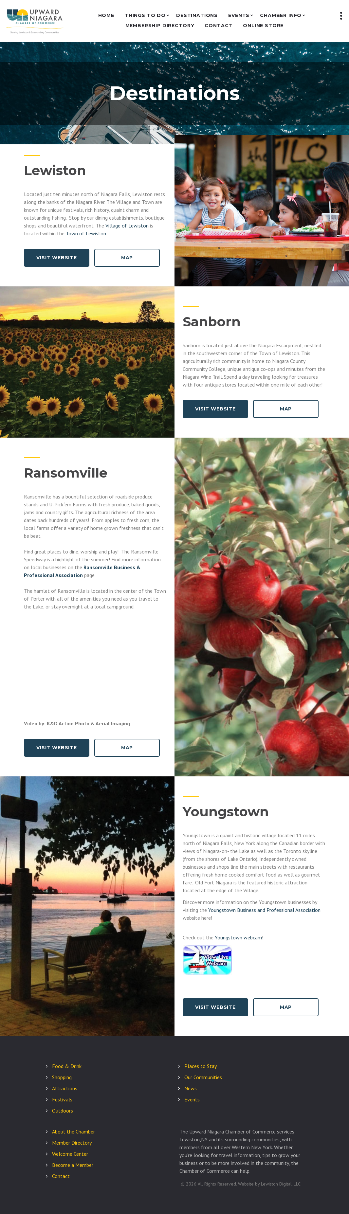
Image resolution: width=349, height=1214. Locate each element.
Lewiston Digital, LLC (281, 1184)
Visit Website (56, 258)
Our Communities (203, 1077)
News (190, 1088)
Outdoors (62, 1110)
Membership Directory (159, 25)
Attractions (64, 1088)
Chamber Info (281, 15)
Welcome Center (70, 1154)
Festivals (62, 1099)
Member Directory (72, 1142)
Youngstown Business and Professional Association (264, 910)
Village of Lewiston (127, 225)
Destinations (197, 15)
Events (238, 15)
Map (127, 258)
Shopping (62, 1077)
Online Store (263, 25)
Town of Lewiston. (86, 233)
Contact (218, 25)
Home (106, 15)
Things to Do (145, 15)
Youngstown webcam (238, 937)
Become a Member (72, 1165)
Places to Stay (200, 1066)
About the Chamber (73, 1131)
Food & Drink (67, 1066)
